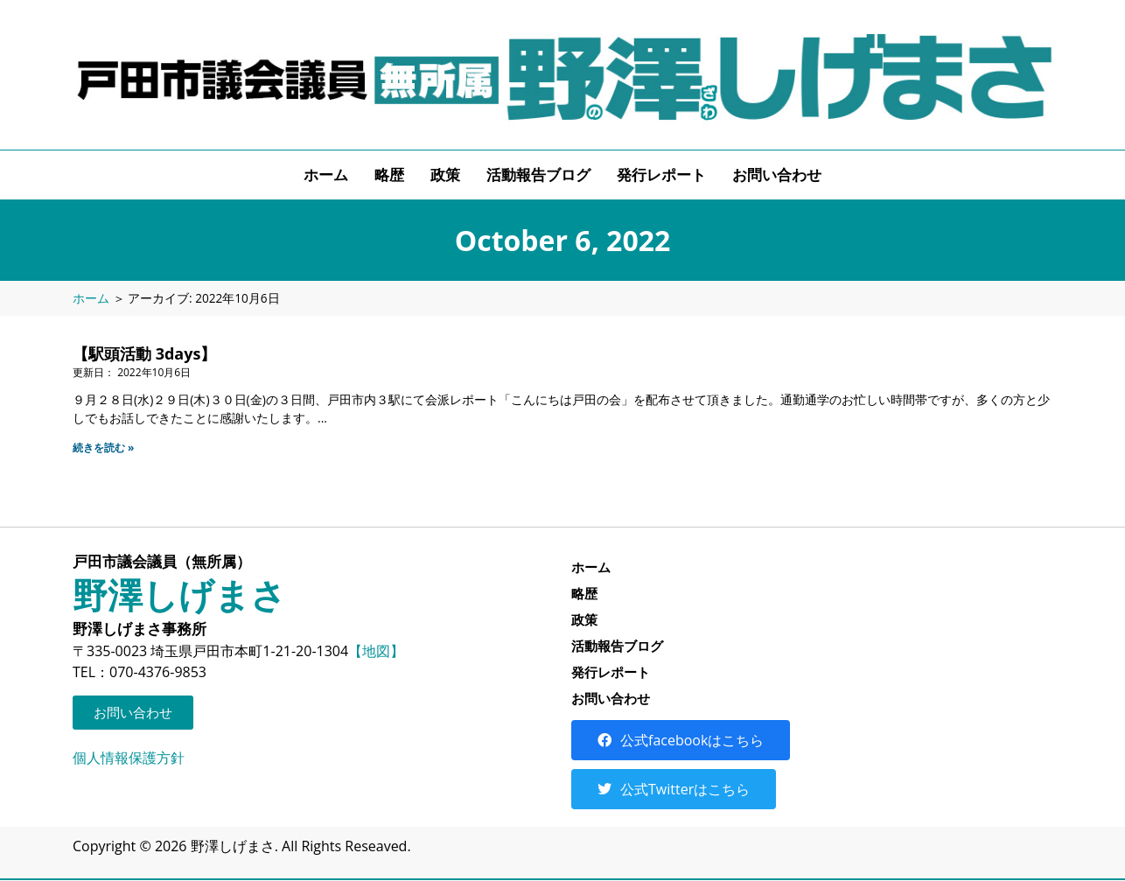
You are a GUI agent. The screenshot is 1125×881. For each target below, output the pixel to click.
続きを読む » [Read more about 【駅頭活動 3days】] (104, 447)
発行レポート (661, 174)
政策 (445, 174)
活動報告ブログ (538, 174)
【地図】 (376, 651)
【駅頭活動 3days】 (144, 353)
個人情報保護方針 (129, 757)
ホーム (326, 174)
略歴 (389, 174)
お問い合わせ (776, 174)
